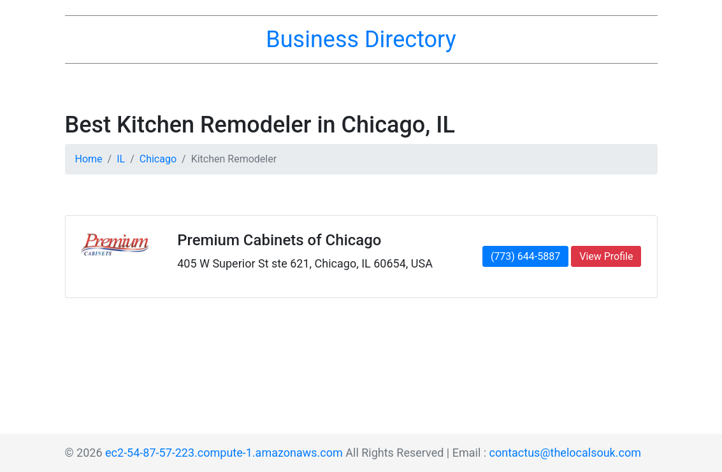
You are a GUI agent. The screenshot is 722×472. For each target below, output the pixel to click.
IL (121, 159)
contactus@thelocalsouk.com (565, 452)
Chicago (158, 159)
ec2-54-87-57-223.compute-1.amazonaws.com (224, 452)
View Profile (606, 256)
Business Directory (361, 39)
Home (89, 159)
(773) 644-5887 (525, 256)
